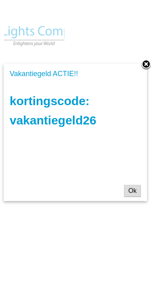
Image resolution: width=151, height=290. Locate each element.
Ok (132, 190)
